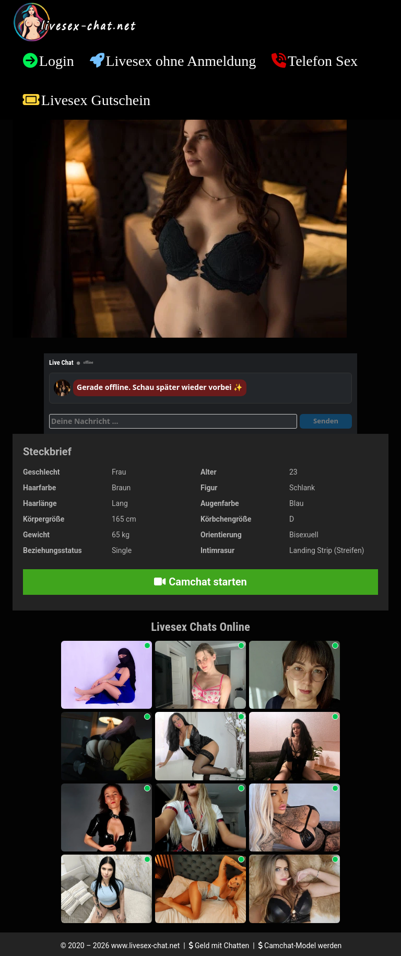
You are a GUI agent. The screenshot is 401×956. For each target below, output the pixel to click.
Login (56, 61)
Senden (325, 420)
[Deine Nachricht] (173, 421)
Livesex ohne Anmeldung (180, 61)
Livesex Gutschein (95, 100)
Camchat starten (200, 581)
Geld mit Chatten (220, 945)
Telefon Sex (323, 61)
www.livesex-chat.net (145, 945)
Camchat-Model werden (300, 945)
